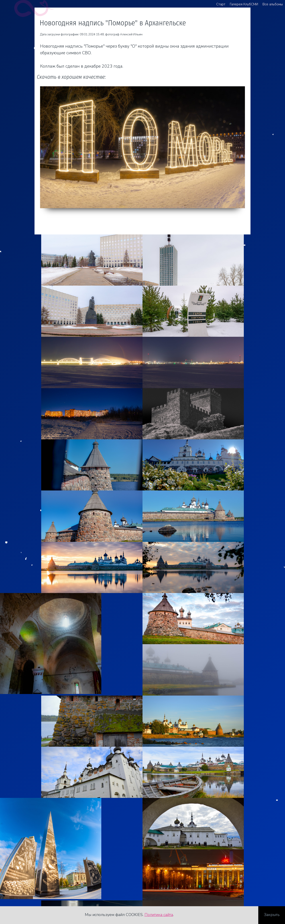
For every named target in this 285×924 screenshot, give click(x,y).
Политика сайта (159, 914)
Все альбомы (273, 4)
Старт (220, 4)
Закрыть (272, 914)
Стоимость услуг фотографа (41, 894)
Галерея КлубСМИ (244, 4)
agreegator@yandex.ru (34, 887)
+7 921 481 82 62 (30, 880)
